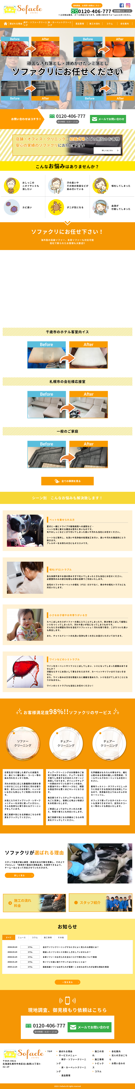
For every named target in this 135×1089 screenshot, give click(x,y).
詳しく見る (19, 875)
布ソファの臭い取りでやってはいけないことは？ (65, 962)
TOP (48, 1051)
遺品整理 (80, 23)
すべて (9, 937)
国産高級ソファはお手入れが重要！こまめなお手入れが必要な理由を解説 (76, 967)
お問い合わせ (117, 1063)
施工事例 (48, 937)
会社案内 (124, 23)
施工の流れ (94, 23)
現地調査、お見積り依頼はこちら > (87, 5)
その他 (61, 937)
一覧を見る (67, 982)
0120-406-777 (91, 11)
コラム (110, 23)
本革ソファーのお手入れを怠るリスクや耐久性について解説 (70, 957)
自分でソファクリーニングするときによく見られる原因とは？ (71, 947)
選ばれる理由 (16, 23)
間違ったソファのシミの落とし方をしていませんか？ (67, 952)
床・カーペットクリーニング (60, 23)
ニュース (22, 937)
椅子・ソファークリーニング (35, 23)
